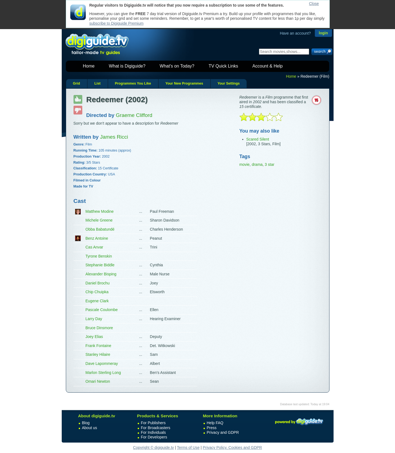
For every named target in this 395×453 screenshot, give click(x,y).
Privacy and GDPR (223, 432)
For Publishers (153, 423)
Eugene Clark (97, 301)
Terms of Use (188, 447)
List (97, 83)
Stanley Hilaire (98, 354)
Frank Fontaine (98, 345)
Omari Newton (98, 381)
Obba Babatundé (100, 229)
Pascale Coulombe (102, 309)
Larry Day (94, 319)
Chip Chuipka (97, 292)
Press (212, 428)
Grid (76, 83)
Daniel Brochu (98, 283)
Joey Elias (94, 336)
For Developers (154, 437)
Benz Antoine (97, 238)
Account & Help (267, 66)
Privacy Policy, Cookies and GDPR (232, 447)
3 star (269, 164)
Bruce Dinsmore (99, 328)
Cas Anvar (94, 247)
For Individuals (153, 432)
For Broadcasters (155, 428)
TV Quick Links (223, 66)
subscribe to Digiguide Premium (116, 23)
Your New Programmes (184, 83)
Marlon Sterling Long (103, 372)
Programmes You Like (133, 83)
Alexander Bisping (101, 274)
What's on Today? (177, 66)
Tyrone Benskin (99, 256)
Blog (86, 423)
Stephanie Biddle (100, 265)
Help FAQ (215, 423)
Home (89, 66)
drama (257, 164)
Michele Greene (99, 220)
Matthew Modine (100, 211)
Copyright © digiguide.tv (153, 447)
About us (89, 428)
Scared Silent (257, 139)
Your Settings (229, 83)
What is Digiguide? (127, 66)
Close (314, 3)
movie (244, 164)
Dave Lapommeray (102, 363)
